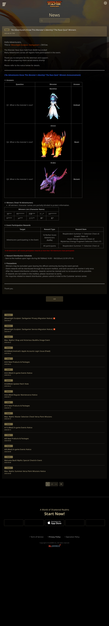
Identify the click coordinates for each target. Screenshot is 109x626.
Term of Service (34, 607)
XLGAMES (54, 618)
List (54, 333)
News (54, 17)
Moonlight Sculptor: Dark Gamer (54, 4)
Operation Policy (75, 607)
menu (4, 4)
